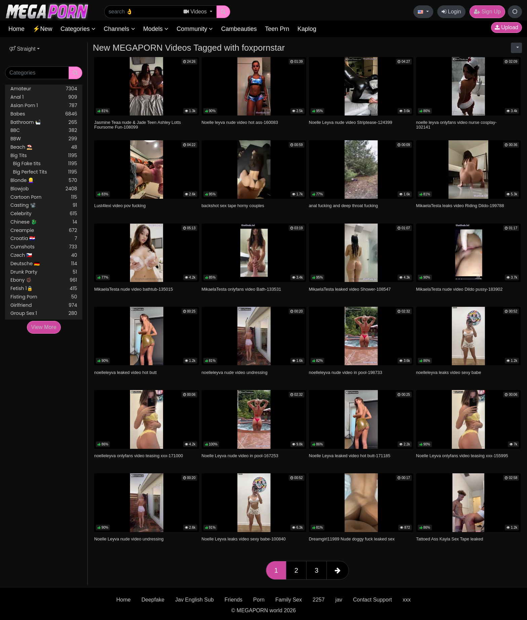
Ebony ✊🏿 (43, 280)
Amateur (43, 88)
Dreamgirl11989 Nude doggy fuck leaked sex (352, 538)
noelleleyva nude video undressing (235, 372)
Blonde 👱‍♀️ (43, 180)
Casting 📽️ (43, 205)
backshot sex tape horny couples (233, 205)
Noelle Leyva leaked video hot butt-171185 (350, 455)
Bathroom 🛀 (43, 122)
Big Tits (43, 155)
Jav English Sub (194, 600)
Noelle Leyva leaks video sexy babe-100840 (244, 538)
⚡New (42, 29)
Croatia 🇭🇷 (43, 238)
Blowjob (43, 188)
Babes (43, 113)
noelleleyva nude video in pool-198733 (345, 372)
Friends (233, 600)
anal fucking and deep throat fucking (343, 205)
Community (194, 29)
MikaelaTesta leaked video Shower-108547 (350, 289)
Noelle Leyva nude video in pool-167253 (240, 455)
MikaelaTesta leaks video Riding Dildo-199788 (460, 205)
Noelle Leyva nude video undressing (128, 538)
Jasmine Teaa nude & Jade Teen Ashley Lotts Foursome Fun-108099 (137, 125)
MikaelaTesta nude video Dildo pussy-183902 (459, 289)
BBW (43, 138)
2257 (319, 600)
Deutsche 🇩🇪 (43, 263)
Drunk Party (43, 272)
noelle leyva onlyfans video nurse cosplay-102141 (456, 125)
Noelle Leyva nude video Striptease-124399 (350, 122)
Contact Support (372, 600)
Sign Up (487, 11)
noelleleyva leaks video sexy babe (448, 372)
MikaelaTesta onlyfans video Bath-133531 (241, 289)
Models (155, 29)
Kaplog (306, 29)
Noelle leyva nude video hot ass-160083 (240, 122)
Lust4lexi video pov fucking (120, 205)
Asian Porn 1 (43, 105)
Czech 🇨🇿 (43, 255)
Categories (77, 29)
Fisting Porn (43, 296)
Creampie (43, 230)
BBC (43, 130)
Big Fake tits (43, 163)
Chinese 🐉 (43, 222)
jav (338, 600)
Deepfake (153, 600)
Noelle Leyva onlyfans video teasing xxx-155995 (462, 455)
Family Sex (288, 600)
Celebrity (43, 213)
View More (43, 327)
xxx (407, 600)
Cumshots (43, 246)
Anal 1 (43, 97)
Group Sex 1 (43, 313)
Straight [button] (22, 49)
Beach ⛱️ (43, 147)
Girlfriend (43, 305)
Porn (259, 600)
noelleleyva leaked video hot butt (125, 372)
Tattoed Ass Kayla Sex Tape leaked (449, 538)
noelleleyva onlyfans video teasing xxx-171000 (138, 455)
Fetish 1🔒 (43, 288)
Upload (506, 27)
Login (451, 11)
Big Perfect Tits (43, 172)
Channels (119, 29)
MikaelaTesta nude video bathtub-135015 (133, 289)
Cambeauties (239, 29)
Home (16, 29)
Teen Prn (277, 29)
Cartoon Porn (43, 197)
